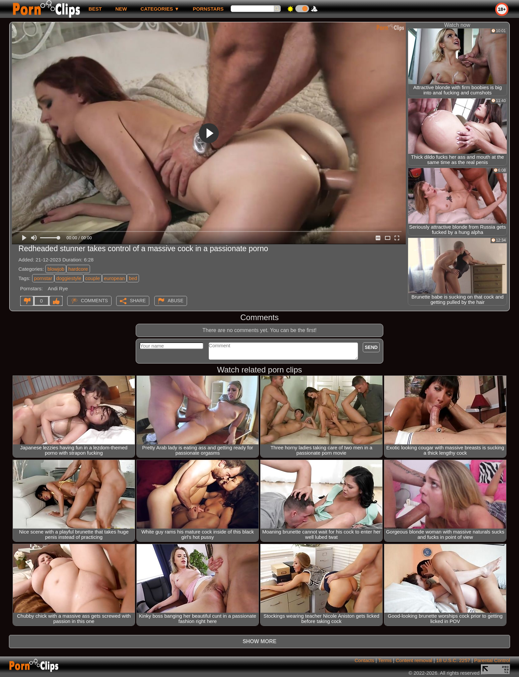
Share (138, 300)
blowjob (55, 269)
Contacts (364, 660)
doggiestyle (68, 278)
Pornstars (208, 9)
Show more (259, 641)
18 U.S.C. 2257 (453, 660)
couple (92, 278)
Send (371, 347)
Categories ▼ (159, 9)
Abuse (175, 300)
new (121, 9)
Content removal (414, 660)
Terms (385, 660)
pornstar (43, 278)
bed (133, 278)
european (114, 278)
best (95, 9)
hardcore (78, 269)
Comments (94, 300)
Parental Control (492, 660)
